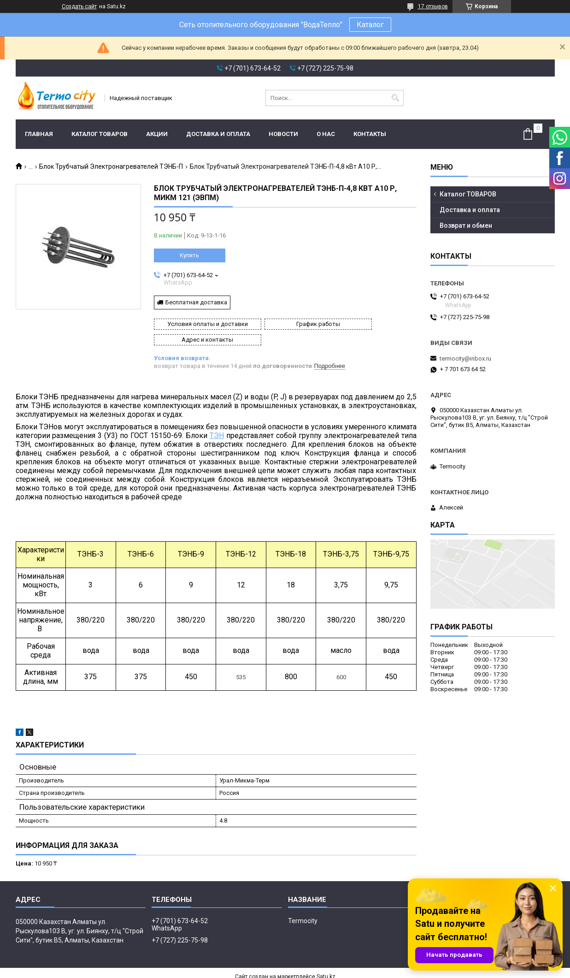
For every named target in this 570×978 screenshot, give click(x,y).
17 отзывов (433, 6)
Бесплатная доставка (196, 302)
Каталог (370, 24)
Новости (283, 133)
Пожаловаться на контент (300, 969)
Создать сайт (79, 6)
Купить (189, 255)
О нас (326, 133)
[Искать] (396, 98)
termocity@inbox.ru (465, 358)
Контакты (369, 133)
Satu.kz (326, 961)
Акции (157, 133)
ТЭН (217, 419)
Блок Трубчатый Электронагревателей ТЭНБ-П (111, 166)
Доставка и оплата (218, 133)
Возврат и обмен (466, 225)
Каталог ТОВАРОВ (99, 133)
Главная (39, 133)
